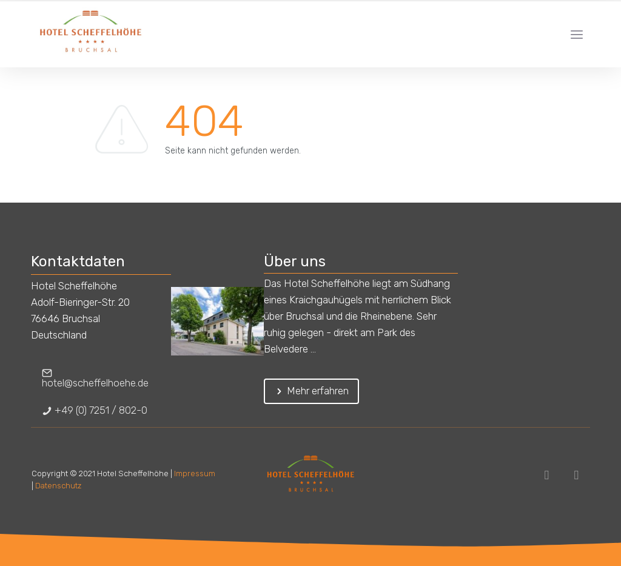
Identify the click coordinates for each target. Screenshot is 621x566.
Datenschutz (58, 485)
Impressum (194, 473)
